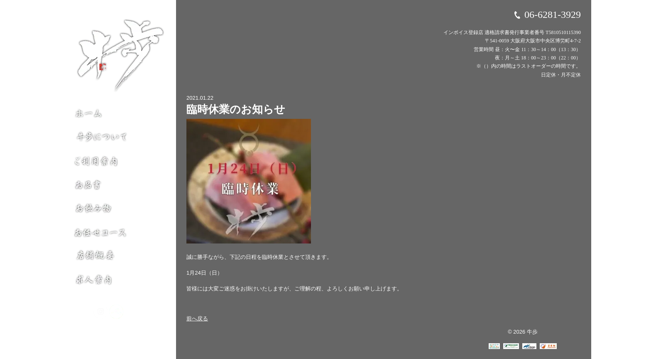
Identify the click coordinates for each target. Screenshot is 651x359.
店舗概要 (117, 260)
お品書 (117, 185)
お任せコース (117, 235)
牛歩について (117, 135)
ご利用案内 (117, 160)
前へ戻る (197, 318)
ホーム (117, 114)
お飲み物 (117, 210)
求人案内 (117, 282)
